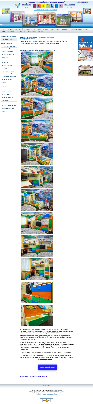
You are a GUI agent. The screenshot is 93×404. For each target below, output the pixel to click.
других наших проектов (45, 359)
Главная (3, 86)
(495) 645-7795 (82, 2)
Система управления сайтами (46, 398)
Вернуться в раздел (33, 376)
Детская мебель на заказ (45, 10)
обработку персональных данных (50, 394)
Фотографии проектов (27, 38)
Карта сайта (46, 385)
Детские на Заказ (6, 43)
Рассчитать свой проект (47, 367)
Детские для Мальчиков (8, 36)
